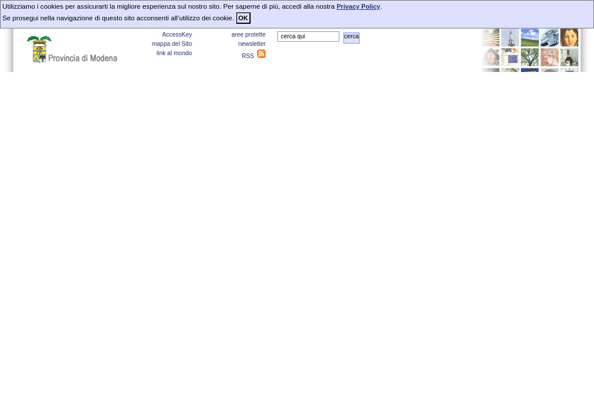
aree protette (248, 34)
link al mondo (174, 53)
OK (243, 18)
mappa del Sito (172, 44)
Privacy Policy (358, 6)
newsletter (252, 44)
